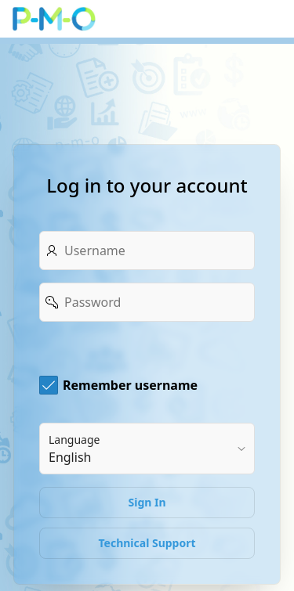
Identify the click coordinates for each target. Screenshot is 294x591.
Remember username (130, 385)
